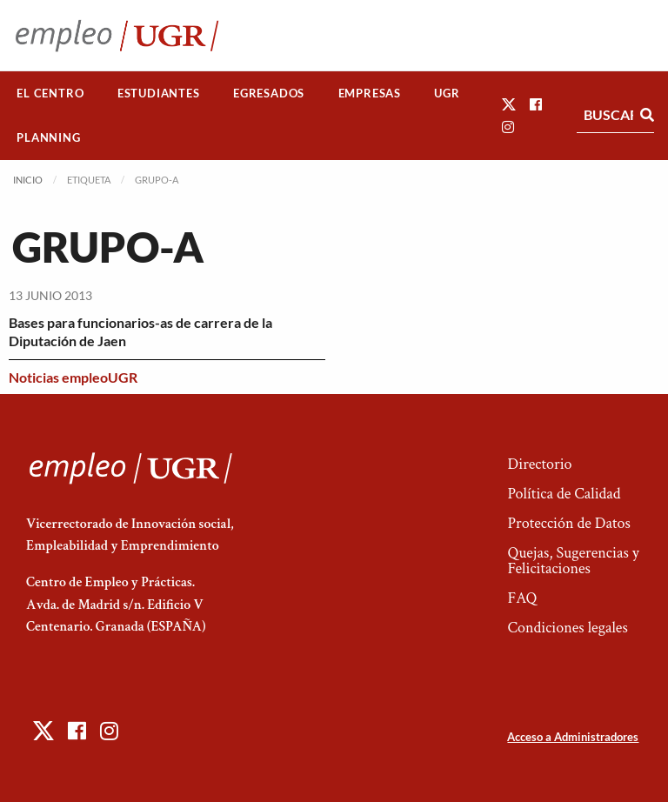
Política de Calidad (563, 494)
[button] (509, 104)
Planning (48, 137)
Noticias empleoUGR (73, 377)
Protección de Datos (568, 523)
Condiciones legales (567, 628)
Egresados (268, 93)
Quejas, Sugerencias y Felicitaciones (572, 560)
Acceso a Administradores (572, 737)
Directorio (539, 464)
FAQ (522, 598)
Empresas (369, 93)
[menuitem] (50, 93)
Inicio (28, 179)
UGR (446, 93)
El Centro (50, 93)
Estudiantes (158, 93)
